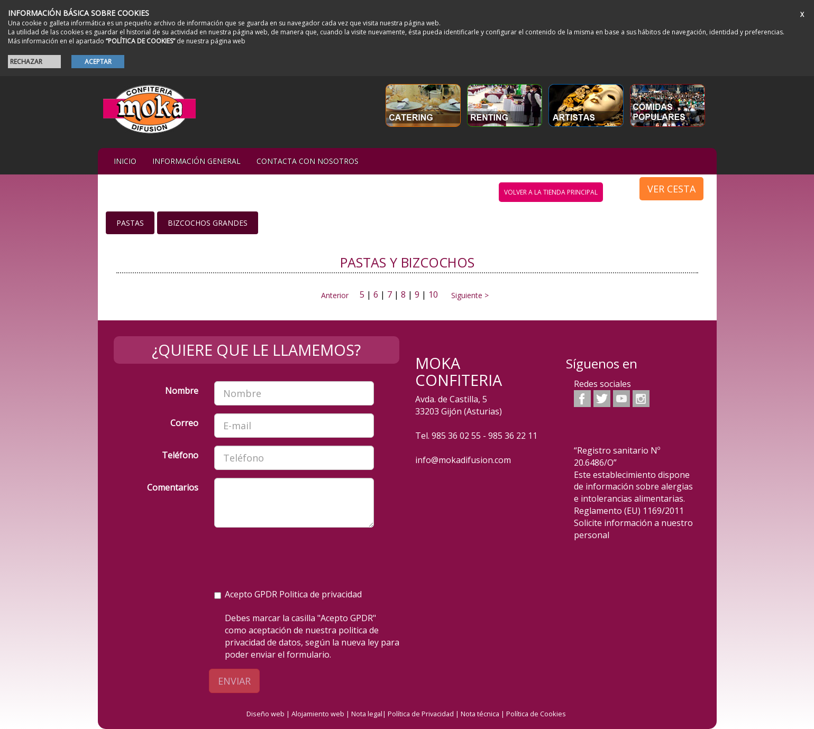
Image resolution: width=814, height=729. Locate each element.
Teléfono (180, 455)
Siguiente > (467, 295)
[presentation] (294, 556)
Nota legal (366, 713)
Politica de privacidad (320, 594)
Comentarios (172, 487)
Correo (184, 423)
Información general (196, 161)
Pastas (130, 223)
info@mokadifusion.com (463, 460)
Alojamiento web (317, 713)
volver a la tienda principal (551, 192)
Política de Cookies (536, 713)
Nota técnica (480, 713)
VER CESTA (671, 188)
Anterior (335, 295)
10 (433, 294)
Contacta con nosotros (308, 161)
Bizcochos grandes (208, 223)
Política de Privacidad (421, 713)
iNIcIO (125, 161)
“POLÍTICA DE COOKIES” (140, 40)
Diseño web (265, 713)
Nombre (181, 390)
